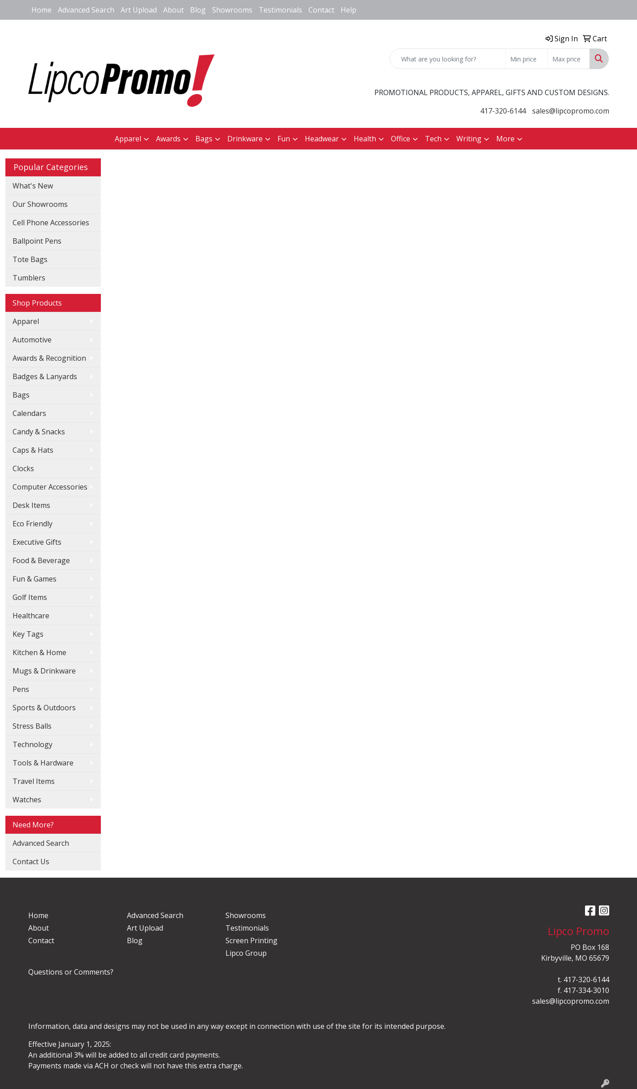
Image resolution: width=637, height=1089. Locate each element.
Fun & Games (34, 579)
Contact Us (31, 861)
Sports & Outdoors (44, 708)
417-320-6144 (503, 111)
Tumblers (29, 278)
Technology (32, 744)
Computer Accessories (50, 487)
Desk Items (31, 505)
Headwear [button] (322, 139)
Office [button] (400, 139)
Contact (321, 10)
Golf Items (30, 597)
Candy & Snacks (39, 432)
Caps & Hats (33, 450)
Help (348, 10)
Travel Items (34, 781)
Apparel (26, 321)
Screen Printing (251, 940)
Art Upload (139, 10)
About (173, 10)
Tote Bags (30, 259)
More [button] (505, 139)
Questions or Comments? (70, 972)
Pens (21, 689)
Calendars (29, 413)
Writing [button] (468, 139)
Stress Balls (32, 726)
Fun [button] (283, 139)
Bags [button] (203, 139)
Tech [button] (433, 139)
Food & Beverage (41, 560)
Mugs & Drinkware (44, 671)
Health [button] (365, 139)
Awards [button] (168, 139)
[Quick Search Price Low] (526, 58)
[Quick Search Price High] (568, 58)
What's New (33, 186)
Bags (21, 395)
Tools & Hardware (43, 763)
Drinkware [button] (245, 139)
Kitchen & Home (39, 652)
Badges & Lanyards (45, 376)
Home (41, 10)
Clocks (23, 468)
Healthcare (31, 616)
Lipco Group (246, 953)
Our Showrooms (40, 204)
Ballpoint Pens (37, 241)
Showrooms (232, 10)
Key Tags (28, 634)
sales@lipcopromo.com (570, 111)
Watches (27, 800)
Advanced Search (86, 10)
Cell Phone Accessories (51, 222)
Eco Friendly (32, 524)
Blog (198, 10)
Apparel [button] (128, 139)
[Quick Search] (448, 58)
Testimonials (280, 10)
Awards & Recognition (49, 358)
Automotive (32, 340)
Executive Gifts (37, 542)
